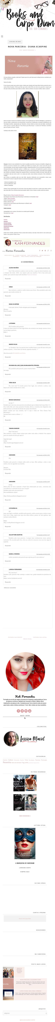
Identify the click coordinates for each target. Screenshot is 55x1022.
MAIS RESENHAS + (25, 816)
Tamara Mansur (14, 428)
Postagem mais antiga (40, 637)
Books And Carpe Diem (25, 918)
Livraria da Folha (8, 224)
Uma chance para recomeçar (31, 256)
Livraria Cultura (7, 223)
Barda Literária (14, 554)
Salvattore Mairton (15, 534)
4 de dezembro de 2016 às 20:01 (43, 428)
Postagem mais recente (15, 637)
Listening (12, 323)
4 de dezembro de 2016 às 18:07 (43, 382)
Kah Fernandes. (33, 255)
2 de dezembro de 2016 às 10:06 (43, 268)
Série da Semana (16, 762)
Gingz (11, 287)
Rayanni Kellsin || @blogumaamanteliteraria (24, 365)
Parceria (37, 760)
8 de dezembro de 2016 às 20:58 (43, 554)
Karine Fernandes (29, 50)
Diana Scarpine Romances (17, 195)
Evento (22, 760)
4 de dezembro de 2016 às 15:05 (43, 344)
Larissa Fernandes (15, 569)
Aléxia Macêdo (14, 267)
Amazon (6, 221)
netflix (26, 762)
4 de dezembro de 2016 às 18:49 (43, 400)
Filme (26, 760)
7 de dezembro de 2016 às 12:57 (43, 535)
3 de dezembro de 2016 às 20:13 (43, 323)
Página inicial (27, 639)
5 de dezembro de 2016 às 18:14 (43, 455)
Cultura (10, 760)
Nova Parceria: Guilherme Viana (30, 979)
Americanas (6, 229)
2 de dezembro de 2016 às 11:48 (43, 287)
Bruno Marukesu (14, 400)
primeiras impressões (34, 762)
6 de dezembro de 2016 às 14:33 (43, 508)
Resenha (7, 762)
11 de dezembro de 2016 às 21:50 (43, 569)
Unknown (12, 455)
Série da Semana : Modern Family (19, 970)
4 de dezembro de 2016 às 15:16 (43, 367)
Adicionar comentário (10, 588)
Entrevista (16, 760)
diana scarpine (21, 255)
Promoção (44, 760)
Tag (23, 763)
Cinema (5, 760)
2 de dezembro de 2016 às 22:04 (43, 304)
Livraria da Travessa (8, 226)
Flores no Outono (32, 274)
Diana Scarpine (11, 198)
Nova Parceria (45, 255)
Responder (8, 278)
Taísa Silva (12, 382)
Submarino (6, 228)
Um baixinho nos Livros (19, 353)
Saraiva (5, 219)
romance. (16, 256)
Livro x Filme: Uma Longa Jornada (30, 991)
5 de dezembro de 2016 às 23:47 (43, 481)
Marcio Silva (13, 344)
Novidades (31, 760)
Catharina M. (13, 508)
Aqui (37, 196)
